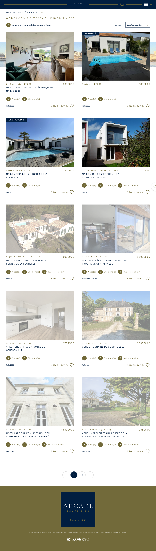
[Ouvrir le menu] (146, 4)
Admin (101, 532)
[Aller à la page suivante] (90, 474)
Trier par (117, 24)
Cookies (124, 532)
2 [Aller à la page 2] (82, 475)
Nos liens (107, 532)
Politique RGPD (115, 532)
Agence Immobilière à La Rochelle (21, 12)
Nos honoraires (73, 532)
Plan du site (83, 532)
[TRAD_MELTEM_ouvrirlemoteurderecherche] (122, 4)
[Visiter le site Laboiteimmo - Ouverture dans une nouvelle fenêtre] (78, 542)
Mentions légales (93, 532)
